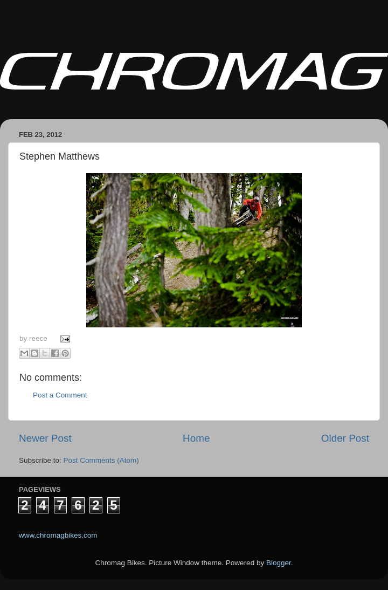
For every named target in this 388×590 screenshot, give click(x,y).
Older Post (345, 438)
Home (196, 438)
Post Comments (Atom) (101, 460)
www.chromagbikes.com (58, 535)
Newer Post (45, 438)
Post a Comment (60, 395)
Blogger (278, 563)
